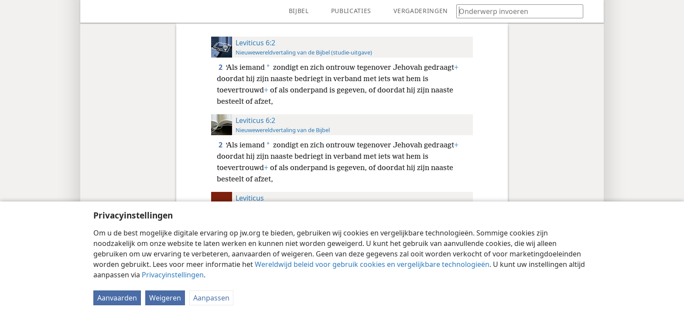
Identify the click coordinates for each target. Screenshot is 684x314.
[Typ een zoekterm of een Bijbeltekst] (515, 11)
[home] (93, 11)
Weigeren (165, 298)
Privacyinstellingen (173, 275)
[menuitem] (93, 11)
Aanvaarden (117, 298)
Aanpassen (211, 298)
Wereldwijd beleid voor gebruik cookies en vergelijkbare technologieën (372, 264)
